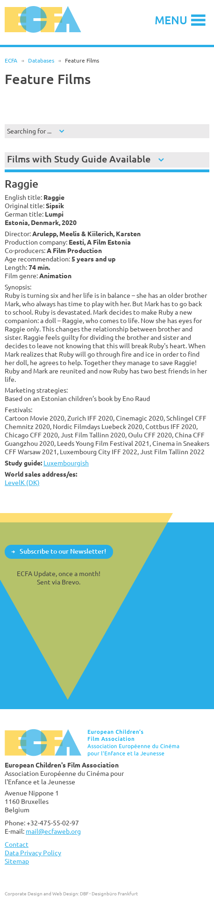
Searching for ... (29, 131)
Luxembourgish (66, 463)
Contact (17, 844)
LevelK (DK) (22, 482)
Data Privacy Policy (33, 853)
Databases (41, 60)
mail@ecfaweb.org (53, 831)
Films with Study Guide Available (78, 159)
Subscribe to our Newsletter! (63, 551)
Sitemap (17, 861)
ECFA (11, 60)
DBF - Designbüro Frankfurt (109, 893)
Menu (171, 20)
